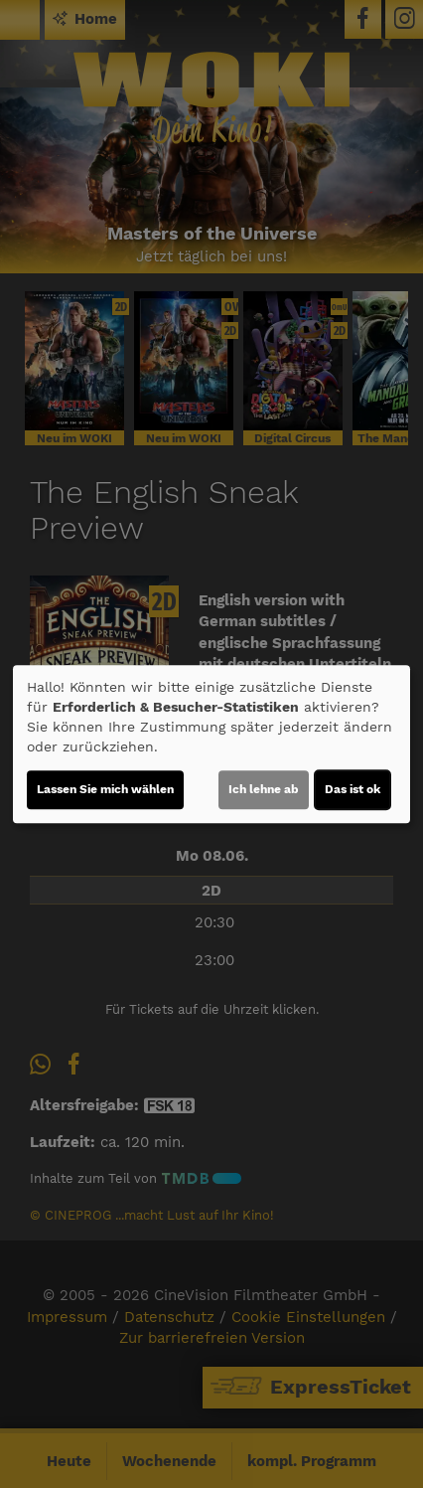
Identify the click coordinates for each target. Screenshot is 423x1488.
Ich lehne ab (263, 789)
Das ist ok (352, 789)
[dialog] (211, 744)
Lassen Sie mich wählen (105, 789)
